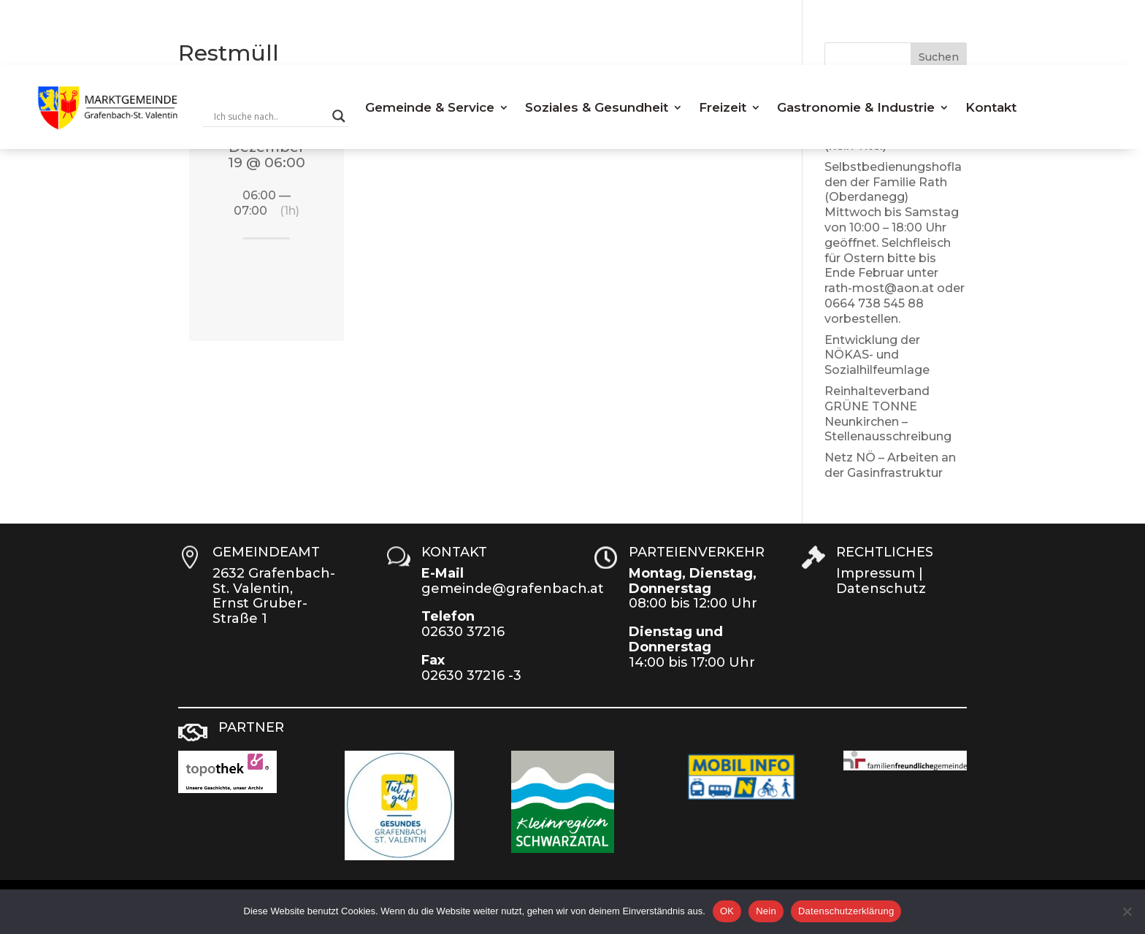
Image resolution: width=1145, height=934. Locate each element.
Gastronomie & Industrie (856, 107)
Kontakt (990, 107)
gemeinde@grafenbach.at (512, 589)
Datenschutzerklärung (846, 911)
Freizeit (722, 107)
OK (727, 911)
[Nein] (1126, 911)
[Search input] (269, 116)
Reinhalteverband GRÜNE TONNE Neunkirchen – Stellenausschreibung (887, 413)
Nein (766, 911)
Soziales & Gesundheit (596, 107)
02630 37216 (463, 632)
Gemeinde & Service (429, 107)
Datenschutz (881, 589)
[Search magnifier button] (339, 116)
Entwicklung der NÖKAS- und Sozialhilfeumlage (877, 355)
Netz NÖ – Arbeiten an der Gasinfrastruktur (890, 465)
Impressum (875, 573)
